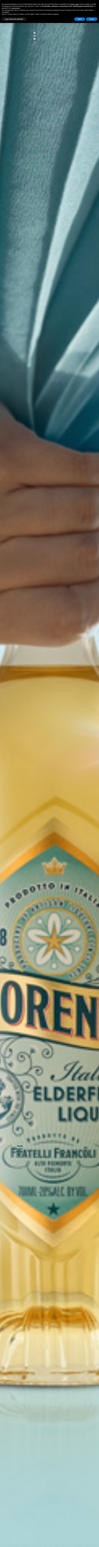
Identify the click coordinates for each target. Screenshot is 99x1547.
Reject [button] (80, 19)
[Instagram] (34, 36)
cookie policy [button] (16, 8)
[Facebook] (34, 33)
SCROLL (77, 1163)
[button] (36, 42)
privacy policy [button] (74, 4)
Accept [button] (91, 19)
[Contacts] (34, 39)
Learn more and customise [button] (14, 19)
